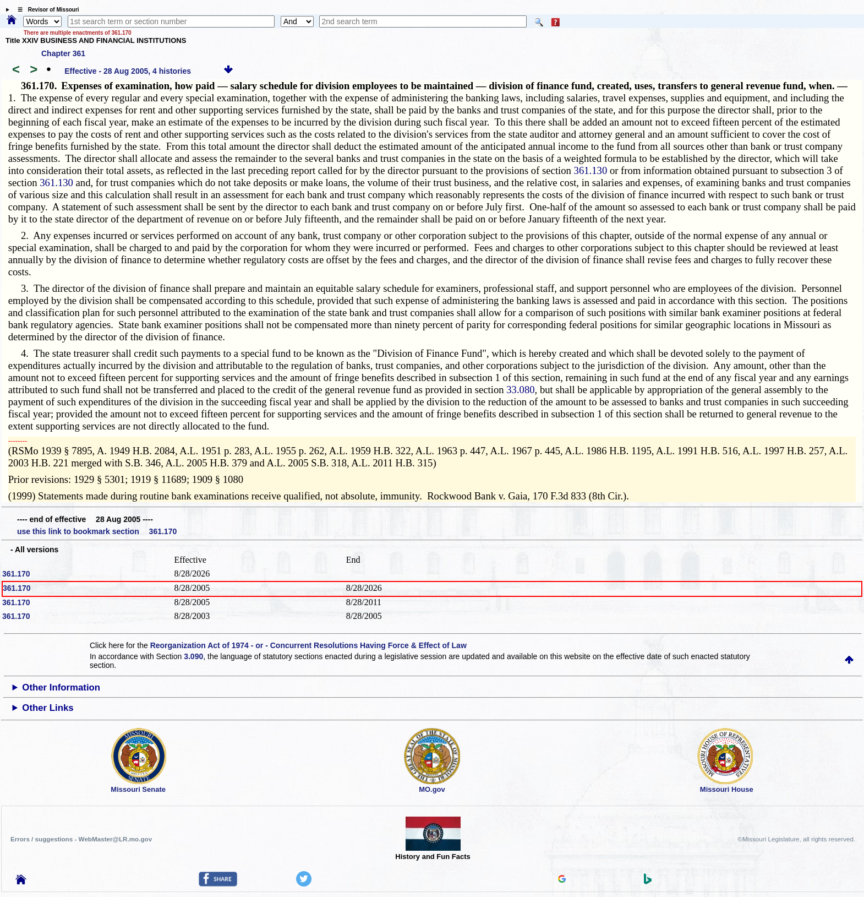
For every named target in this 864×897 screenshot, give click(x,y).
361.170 (16, 573)
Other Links (47, 708)
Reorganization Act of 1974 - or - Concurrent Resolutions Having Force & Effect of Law (308, 645)
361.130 (591, 170)
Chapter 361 (63, 53)
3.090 (193, 656)
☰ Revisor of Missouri (45, 10)
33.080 (520, 389)
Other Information (61, 687)
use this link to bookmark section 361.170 (97, 531)
